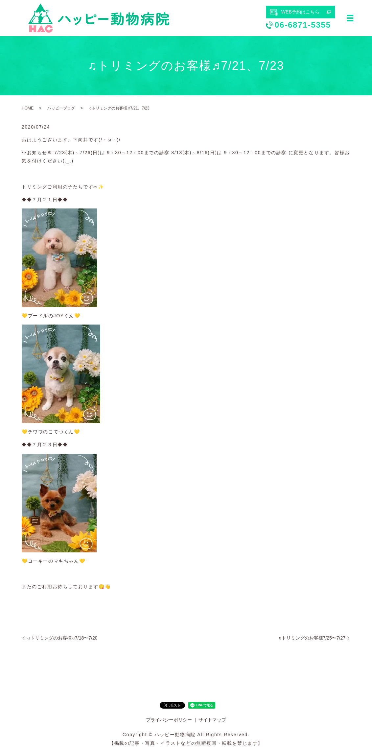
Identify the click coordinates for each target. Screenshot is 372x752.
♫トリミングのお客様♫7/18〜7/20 (62, 638)
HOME (28, 108)
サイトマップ (212, 719)
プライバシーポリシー (169, 719)
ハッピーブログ (61, 108)
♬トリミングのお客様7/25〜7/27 (311, 638)
